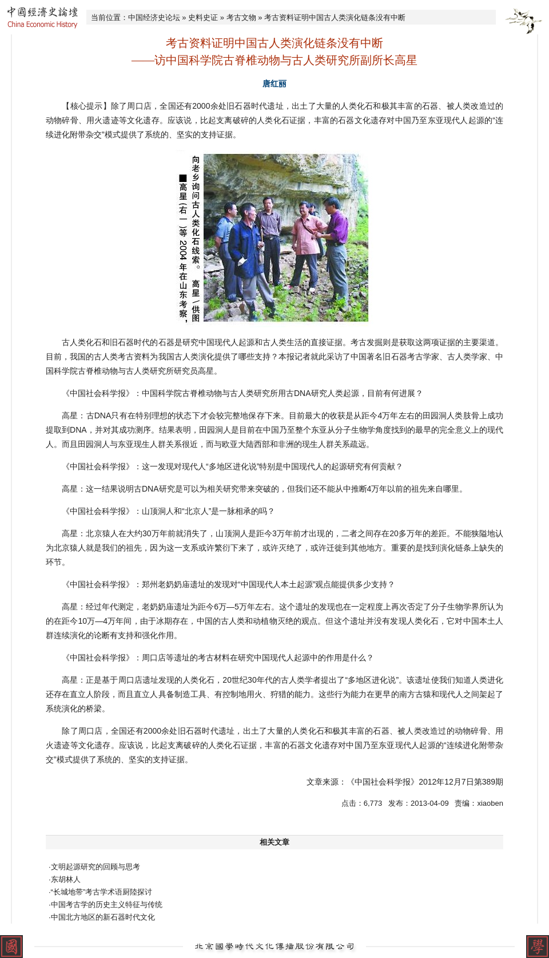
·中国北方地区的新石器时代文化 (102, 917)
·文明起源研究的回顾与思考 (94, 866)
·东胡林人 (65, 879)
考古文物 (241, 17)
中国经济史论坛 (154, 17)
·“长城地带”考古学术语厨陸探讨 (100, 892)
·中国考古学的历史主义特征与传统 (105, 904)
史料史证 (203, 17)
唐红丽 (274, 83)
